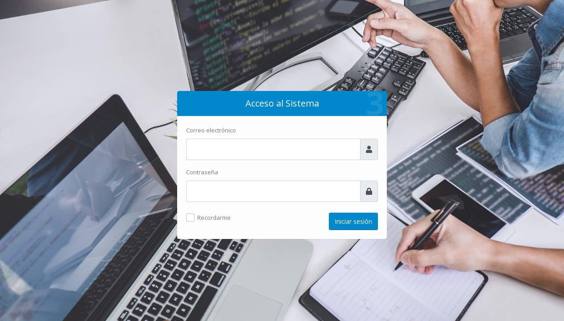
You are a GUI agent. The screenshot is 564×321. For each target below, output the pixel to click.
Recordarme (214, 218)
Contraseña (202, 172)
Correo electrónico (211, 130)
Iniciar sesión (353, 221)
